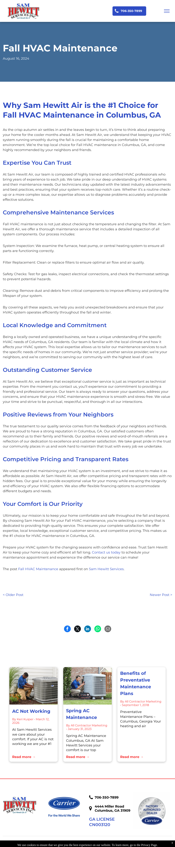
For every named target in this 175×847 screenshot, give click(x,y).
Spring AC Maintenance (81, 714)
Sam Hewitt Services (106, 569)
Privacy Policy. (112, 843)
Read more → (24, 757)
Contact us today (106, 552)
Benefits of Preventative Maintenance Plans (135, 683)
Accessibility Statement (144, 843)
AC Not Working (31, 711)
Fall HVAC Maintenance (38, 569)
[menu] (167, 11)
